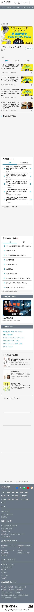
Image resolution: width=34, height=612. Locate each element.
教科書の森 (4, 555)
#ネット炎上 (15, 340)
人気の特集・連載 (9, 238)
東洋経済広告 (4, 553)
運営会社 (3, 587)
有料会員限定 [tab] (24, 162)
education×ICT (5, 511)
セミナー (9, 496)
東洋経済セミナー (22, 550)
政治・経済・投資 (13, 499)
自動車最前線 (10, 260)
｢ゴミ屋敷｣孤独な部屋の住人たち (16, 255)
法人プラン (4, 572)
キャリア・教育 (23, 499)
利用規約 (3, 578)
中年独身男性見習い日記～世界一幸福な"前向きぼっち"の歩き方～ (18, 246)
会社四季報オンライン (7, 528)
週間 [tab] (24, 242)
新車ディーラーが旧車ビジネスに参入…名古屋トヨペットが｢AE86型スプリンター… (16, 183)
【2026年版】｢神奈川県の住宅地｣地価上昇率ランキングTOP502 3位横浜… (16, 191)
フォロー (29, 48)
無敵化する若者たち (17, 384)
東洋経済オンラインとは (7, 564)
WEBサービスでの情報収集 (15, 589)
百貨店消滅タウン (11, 264)
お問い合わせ (16, 597)
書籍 (23, 496)
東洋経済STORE (5, 531)
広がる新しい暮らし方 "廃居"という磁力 (18, 278)
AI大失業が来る (8, 318)
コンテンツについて (6, 567)
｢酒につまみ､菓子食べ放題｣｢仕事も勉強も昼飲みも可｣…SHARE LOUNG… (16, 199)
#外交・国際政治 (8, 334)
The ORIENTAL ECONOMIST (9, 526)
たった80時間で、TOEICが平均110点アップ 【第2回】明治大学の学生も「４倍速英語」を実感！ (10, 92)
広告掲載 (3, 589)
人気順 (23, 7)
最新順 (9, 7)
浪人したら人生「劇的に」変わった (16, 283)
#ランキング (18, 331)
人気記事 (6, 159)
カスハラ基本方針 (6, 597)
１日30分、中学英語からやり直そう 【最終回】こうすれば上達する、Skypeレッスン (10, 66)
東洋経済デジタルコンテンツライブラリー (12, 534)
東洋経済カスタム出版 (23, 553)
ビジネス (3, 499)
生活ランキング (10, 250)
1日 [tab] (10, 242)
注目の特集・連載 (9, 296)
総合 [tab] (10, 162)
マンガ (3, 496)
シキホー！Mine (5, 536)
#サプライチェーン (8, 343)
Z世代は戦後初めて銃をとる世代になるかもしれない (20, 360)
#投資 (12, 331)
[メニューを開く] (32, 3)
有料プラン (4, 570)
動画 (28, 7)
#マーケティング (8, 347)
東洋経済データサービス (7, 550)
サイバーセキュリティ (7, 514)
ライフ (3, 502)
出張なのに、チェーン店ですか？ (16, 287)
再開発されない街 (11, 273)
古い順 (17, 61)
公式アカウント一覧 (20, 587)
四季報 (17, 496)
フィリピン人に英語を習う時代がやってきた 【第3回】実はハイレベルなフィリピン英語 (10, 79)
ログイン (25, 2)
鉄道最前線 (9, 269)
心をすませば (15, 371)
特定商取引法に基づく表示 (8, 595)
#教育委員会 (6, 331)
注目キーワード (8, 326)
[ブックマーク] (32, 72)
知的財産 (17, 592)
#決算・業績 (18, 343)
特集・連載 (16, 7)
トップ (3, 7)
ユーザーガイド (5, 575)
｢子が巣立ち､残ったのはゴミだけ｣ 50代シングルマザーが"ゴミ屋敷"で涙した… (16, 175)
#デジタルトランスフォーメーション (13, 337)
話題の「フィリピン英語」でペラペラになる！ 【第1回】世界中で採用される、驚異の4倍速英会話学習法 (10, 105)
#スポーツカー (7, 340)
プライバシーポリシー (7, 592)
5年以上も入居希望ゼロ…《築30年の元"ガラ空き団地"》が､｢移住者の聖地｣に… (16, 168)
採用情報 (10, 587)
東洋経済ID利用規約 (23, 595)
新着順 (6, 60)
